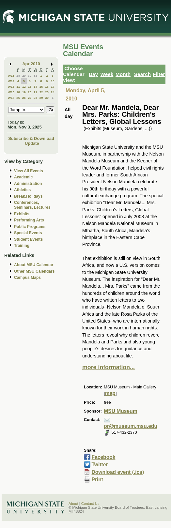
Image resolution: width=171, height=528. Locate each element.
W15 (11, 86)
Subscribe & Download (31, 138)
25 (18, 97)
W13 (11, 75)
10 (52, 81)
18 (18, 92)
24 (52, 92)
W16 (11, 92)
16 (47, 86)
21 (35, 92)
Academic (23, 177)
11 (18, 86)
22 (41, 92)
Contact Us (90, 503)
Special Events (28, 233)
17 (52, 86)
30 (29, 75)
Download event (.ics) (117, 472)
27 (29, 97)
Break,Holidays (28, 196)
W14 (11, 81)
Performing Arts (29, 220)
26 (24, 97)
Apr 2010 (31, 63)
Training (21, 245)
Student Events (28, 239)
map (110, 393)
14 (35, 86)
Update (32, 143)
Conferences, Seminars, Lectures (32, 205)
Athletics (22, 190)
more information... (108, 367)
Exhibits (21, 214)
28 (18, 75)
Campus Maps (27, 277)
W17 (11, 97)
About (73, 503)
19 (24, 92)
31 (35, 75)
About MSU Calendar (33, 265)
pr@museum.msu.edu (130, 426)
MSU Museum (120, 411)
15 (41, 86)
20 (29, 92)
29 (24, 75)
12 (24, 86)
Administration (28, 183)
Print (97, 479)
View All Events (28, 171)
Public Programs (29, 226)
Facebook (103, 457)
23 (47, 92)
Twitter (99, 464)
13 (29, 86)
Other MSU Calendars (34, 271)
